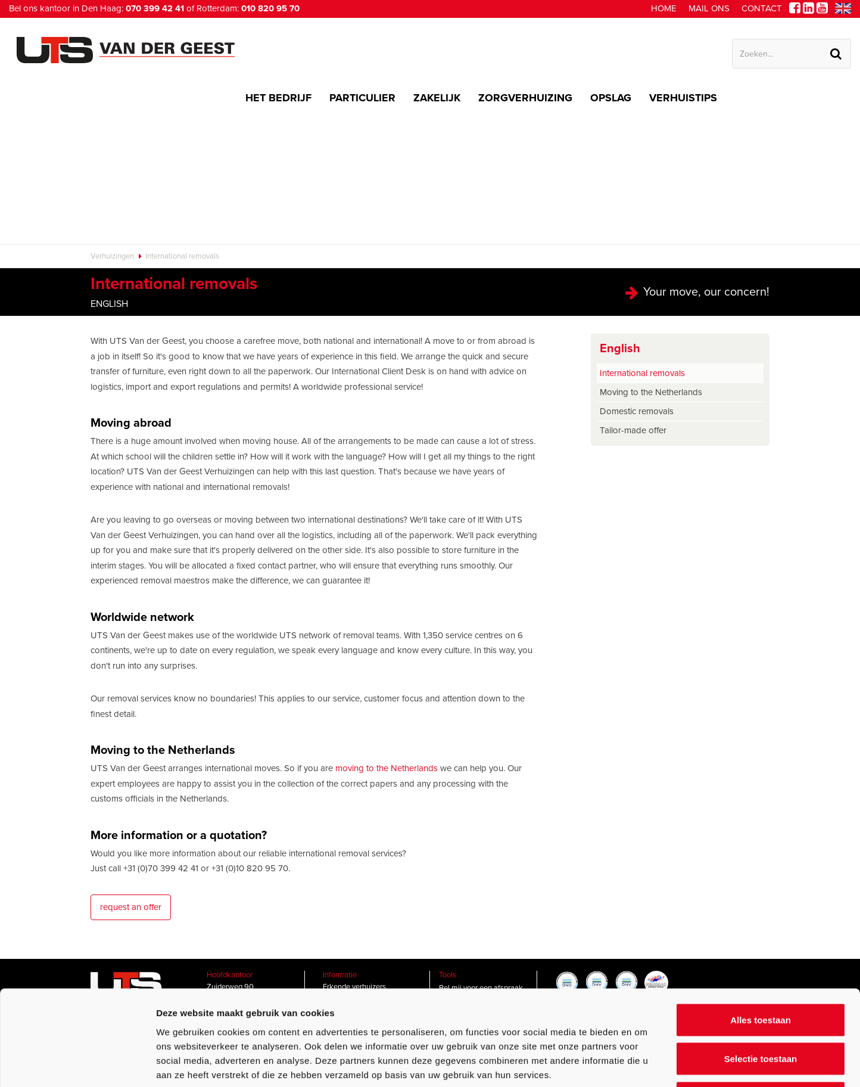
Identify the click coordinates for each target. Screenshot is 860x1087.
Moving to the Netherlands (651, 392)
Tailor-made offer (633, 430)
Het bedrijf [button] (278, 97)
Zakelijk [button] (436, 97)
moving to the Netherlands (386, 768)
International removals (182, 256)
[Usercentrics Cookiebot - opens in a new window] (77, 1064)
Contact (761, 8)
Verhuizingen (112, 256)
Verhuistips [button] (683, 97)
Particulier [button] (362, 97)
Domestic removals (637, 411)
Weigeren (760, 1009)
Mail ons (709, 8)
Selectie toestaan (760, 970)
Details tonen (643, 1063)
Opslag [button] (610, 97)
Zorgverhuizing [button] (525, 97)
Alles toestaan (760, 930)
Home (664, 8)
